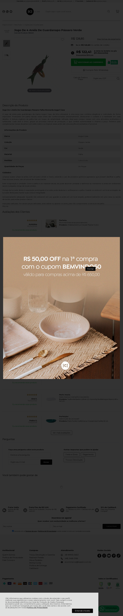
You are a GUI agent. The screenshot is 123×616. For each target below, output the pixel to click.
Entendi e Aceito (82, 611)
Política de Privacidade (37, 608)
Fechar (90, 269)
